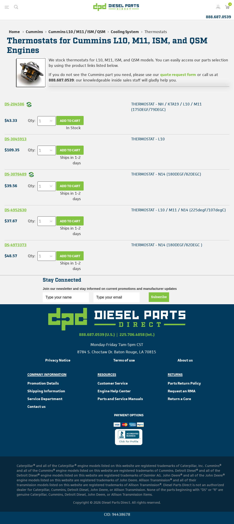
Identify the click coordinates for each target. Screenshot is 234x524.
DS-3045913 (16, 138)
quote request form (178, 74)
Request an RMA (181, 391)
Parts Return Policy (184, 383)
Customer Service (113, 383)
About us (185, 360)
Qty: (31, 120)
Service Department (44, 398)
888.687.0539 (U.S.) (97, 334)
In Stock (73, 127)
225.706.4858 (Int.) (137, 334)
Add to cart (70, 120)
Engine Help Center (114, 391)
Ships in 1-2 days (70, 160)
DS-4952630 (16, 209)
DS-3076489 (16, 174)
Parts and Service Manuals (120, 398)
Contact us (36, 406)
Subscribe (159, 297)
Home (14, 31)
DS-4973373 (16, 244)
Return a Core (179, 398)
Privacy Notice (57, 360)
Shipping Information (46, 391)
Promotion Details (43, 383)
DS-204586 (14, 104)
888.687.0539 (218, 16)
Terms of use (124, 360)
